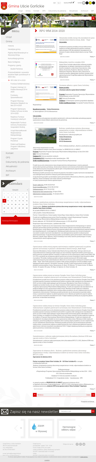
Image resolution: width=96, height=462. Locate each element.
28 (8, 193)
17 (4, 204)
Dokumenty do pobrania (57, 11)
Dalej (88, 395)
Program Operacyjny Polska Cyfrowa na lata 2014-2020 (19, 111)
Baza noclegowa (14, 62)
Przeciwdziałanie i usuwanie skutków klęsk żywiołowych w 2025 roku (19, 74)
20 (15, 204)
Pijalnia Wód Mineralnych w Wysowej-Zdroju (18, 54)
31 (19, 193)
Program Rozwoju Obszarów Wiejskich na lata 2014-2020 (19, 103)
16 (26, 201)
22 (23, 204)
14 (19, 201)
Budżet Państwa (17, 69)
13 (15, 201)
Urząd (20, 11)
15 (23, 201)
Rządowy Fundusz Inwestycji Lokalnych (18, 118)
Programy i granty (14, 65)
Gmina (28, 11)
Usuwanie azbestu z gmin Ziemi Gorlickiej (74, 85)
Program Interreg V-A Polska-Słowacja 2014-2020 (19, 89)
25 (8, 208)
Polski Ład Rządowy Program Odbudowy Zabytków (18, 146)
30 (15, 193)
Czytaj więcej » (84, 457)
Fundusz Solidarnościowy (20, 84)
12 (12, 201)
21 (19, 204)
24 (4, 208)
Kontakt (36, 11)
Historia (11, 46)
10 (4, 201)
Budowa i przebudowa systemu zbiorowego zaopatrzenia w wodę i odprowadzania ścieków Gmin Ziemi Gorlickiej (75, 130)
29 (12, 193)
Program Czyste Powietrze (16, 140)
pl (58, 3)
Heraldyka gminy (14, 49)
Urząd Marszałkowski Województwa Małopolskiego (19, 133)
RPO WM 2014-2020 (18, 80)
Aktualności (73, 11)
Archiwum (84, 11)
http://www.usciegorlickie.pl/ (11, 455)
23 (26, 204)
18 (8, 204)
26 (12, 208)
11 (8, 201)
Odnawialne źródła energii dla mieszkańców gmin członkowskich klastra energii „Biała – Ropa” (77, 39)
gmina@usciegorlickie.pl (14, 453)
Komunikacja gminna (16, 58)
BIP (92, 11)
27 (4, 193)
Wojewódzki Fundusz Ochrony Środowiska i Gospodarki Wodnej (19, 125)
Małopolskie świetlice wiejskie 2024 (72, 62)
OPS (43, 11)
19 (12, 204)
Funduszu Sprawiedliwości (17, 96)
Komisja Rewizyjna (10, 221)
